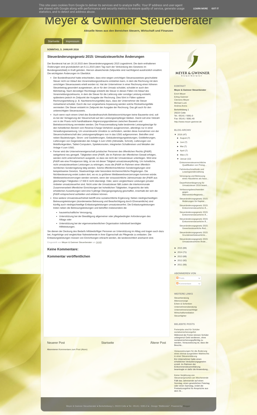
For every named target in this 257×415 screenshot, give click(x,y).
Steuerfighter (180, 315)
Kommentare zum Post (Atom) (73, 349)
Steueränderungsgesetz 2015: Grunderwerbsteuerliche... (193, 233)
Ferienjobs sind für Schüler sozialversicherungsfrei (187, 330)
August (183, 138)
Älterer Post (158, 342)
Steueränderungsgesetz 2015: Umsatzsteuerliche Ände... (193, 240)
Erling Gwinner (181, 97)
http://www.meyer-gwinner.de (188, 121)
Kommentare (183, 283)
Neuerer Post (56, 342)
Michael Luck (180, 103)
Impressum (72, 41)
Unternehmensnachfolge (185, 309)
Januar (183, 159)
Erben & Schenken (183, 303)
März (182, 155)
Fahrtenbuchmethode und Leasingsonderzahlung (191, 170)
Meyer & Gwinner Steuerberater (128, 20)
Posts (180, 278)
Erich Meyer (180, 93)
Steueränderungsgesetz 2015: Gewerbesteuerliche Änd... (193, 226)
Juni (182, 142)
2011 (180, 264)
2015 (180, 248)
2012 (180, 260)
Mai (182, 146)
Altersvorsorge (181, 301)
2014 (180, 252)
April (182, 150)
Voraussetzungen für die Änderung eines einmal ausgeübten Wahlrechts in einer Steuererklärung (191, 353)
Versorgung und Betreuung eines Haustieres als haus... (194, 177)
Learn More (200, 8)
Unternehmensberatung (185, 307)
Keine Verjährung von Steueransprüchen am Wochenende (191, 376)
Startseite (53, 41)
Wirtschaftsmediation (184, 312)
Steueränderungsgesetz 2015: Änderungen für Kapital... (193, 199)
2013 (180, 256)
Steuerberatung (181, 298)
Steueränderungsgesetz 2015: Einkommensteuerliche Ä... (193, 206)
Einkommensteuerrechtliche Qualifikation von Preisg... (193, 163)
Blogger (186, 406)
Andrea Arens (180, 106)
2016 (180, 134)
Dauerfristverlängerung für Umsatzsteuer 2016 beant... (194, 183)
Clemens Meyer (181, 99)
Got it (215, 8)
